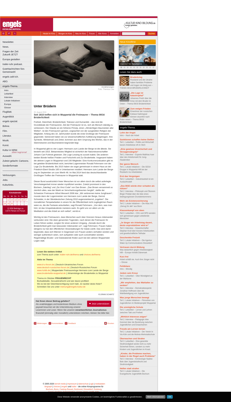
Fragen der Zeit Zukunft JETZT (17, 53)
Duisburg (98, 389)
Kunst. (6, 145)
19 (8, 204)
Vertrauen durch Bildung (132, 247)
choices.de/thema (92, 254)
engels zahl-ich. (11, 76)
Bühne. (6, 126)
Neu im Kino (80, 33)
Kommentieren (57, 323)
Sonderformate (10, 165)
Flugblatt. (7, 112)
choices (57, 386)
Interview (8, 97)
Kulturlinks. (8, 185)
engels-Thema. (10, 86)
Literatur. (7, 135)
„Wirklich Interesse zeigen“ (133, 316)
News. (6, 47)
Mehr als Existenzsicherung (134, 201)
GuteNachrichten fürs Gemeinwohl (13, 70)
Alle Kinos (102, 33)
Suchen (151, 33)
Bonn (56, 389)
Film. (5, 131)
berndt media (60, 384)
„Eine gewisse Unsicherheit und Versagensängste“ (136, 150)
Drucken (110, 323)
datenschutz (83, 384)
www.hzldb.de (43, 270)
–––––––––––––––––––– (15, 170)
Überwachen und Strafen (132, 338)
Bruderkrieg (136, 77)
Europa (7, 104)
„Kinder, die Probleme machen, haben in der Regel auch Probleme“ (138, 354)
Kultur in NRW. (10, 150)
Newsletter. (8, 42)
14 (15, 200)
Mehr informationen (155, 397)
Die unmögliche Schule (131, 307)
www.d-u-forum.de (45, 264)
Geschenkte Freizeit (130, 237)
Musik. (6, 140)
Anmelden (114, 33)
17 (26, 200)
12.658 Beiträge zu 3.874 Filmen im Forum (15, 209)
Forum (92, 33)
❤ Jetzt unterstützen (99, 303)
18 (5, 204)
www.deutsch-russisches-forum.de (53, 267)
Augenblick (8, 116)
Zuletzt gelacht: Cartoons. (16, 161)
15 (19, 200)
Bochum (49, 389)
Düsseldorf (88, 389)
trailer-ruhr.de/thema (69, 254)
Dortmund (78, 389)
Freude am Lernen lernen (132, 329)
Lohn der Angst (127, 132)
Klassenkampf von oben (132, 210)
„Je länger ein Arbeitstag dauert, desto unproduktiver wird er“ (136, 223)
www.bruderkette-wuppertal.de (51, 273)
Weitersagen (42, 323)
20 (12, 204)
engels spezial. (10, 121)
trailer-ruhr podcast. (13, 64)
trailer (74, 386)
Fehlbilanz (125, 266)
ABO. (5, 81)
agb (92, 384)
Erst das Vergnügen (130, 176)
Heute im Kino (49, 33)
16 (22, 200)
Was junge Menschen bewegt (134, 297)
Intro (6, 90)
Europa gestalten (11, 59)
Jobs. (5, 180)
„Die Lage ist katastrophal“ (137, 94)
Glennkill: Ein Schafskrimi (131, 64)
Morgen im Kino (65, 33)
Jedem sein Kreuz (129, 273)
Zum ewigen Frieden (140, 108)
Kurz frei (124, 256)
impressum (72, 384)
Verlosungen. (9, 175)
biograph (48, 386)
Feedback (72, 323)
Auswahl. (7, 156)
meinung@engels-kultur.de (72, 287)
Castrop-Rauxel (66, 389)
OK (169, 397)
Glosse (7, 107)
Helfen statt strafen (129, 368)
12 (8, 200)
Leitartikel (8, 93)
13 (12, 200)
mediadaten (100, 384)
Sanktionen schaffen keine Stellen (137, 139)
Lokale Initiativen (12, 100)
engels (64, 386)
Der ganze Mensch (129, 164)
